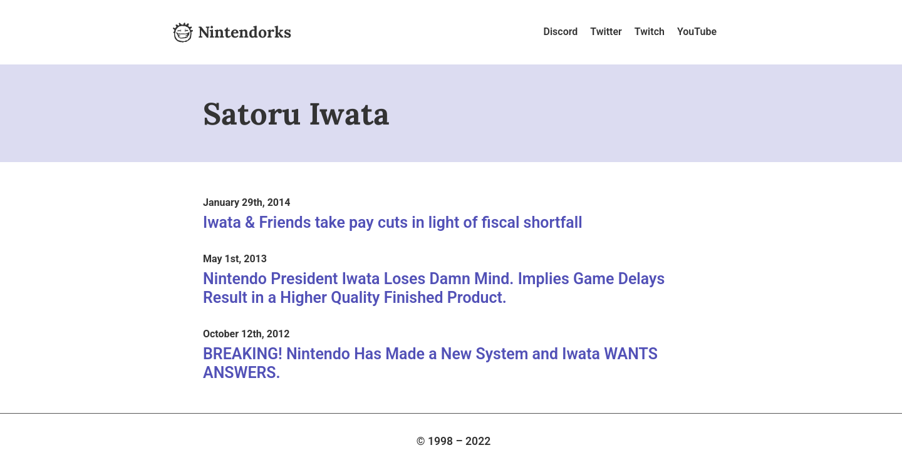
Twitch (650, 32)
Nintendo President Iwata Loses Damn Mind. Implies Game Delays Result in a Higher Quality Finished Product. (434, 288)
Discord (561, 32)
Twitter (606, 32)
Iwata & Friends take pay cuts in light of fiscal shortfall (393, 222)
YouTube (697, 32)
